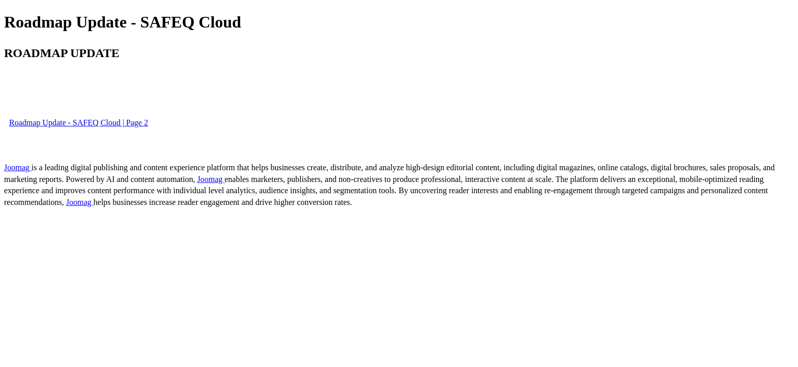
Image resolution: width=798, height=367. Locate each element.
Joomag (18, 167)
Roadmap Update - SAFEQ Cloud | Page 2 (78, 122)
